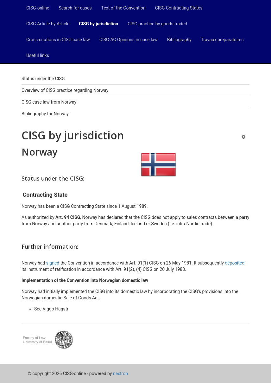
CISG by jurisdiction (98, 23)
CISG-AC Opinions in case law (128, 39)
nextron (120, 373)
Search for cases (75, 7)
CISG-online (37, 7)
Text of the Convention (123, 7)
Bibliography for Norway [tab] (45, 113)
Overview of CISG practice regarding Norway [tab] (65, 90)
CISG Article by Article (47, 23)
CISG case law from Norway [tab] (49, 102)
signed (53, 262)
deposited (234, 262)
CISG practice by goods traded (157, 23)
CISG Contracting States (179, 7)
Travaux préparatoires (222, 39)
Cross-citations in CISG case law (58, 39)
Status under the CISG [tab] (43, 78)
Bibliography (179, 39)
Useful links (37, 55)
